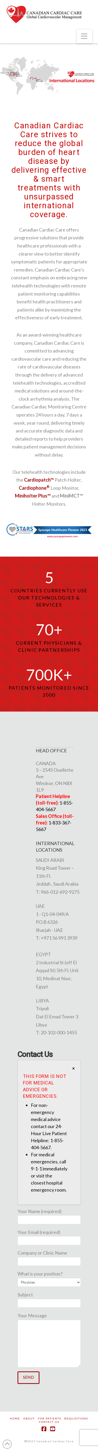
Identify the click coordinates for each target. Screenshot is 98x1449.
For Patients (49, 1418)
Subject (49, 1299)
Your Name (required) (49, 1215)
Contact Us (49, 1421)
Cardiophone (34, 488)
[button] (84, 36)
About (29, 1418)
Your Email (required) (49, 1236)
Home (15, 1418)
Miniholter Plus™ (33, 496)
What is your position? (49, 1278)
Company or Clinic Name (49, 1257)
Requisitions (76, 1418)
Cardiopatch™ (39, 480)
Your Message (49, 1319)
